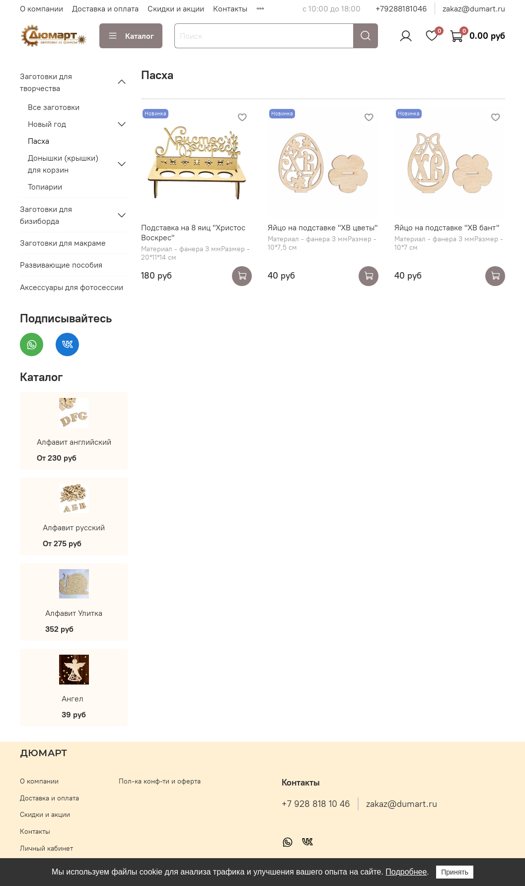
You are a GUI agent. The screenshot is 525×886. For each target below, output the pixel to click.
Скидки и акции (176, 8)
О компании (41, 8)
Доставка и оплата (105, 8)
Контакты (230, 8)
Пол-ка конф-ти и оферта (160, 781)
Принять (454, 872)
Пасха (38, 141)
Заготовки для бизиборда (46, 215)
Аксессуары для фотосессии (71, 287)
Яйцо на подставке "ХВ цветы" (322, 227)
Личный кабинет (46, 848)
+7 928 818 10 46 (316, 803)
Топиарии (45, 187)
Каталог (131, 36)
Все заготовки (53, 107)
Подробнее (406, 872)
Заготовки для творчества (46, 82)
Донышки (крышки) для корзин (63, 164)
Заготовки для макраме (63, 243)
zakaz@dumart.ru (474, 8)
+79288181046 (401, 8)
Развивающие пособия (61, 265)
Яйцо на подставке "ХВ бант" (446, 227)
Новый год (47, 124)
